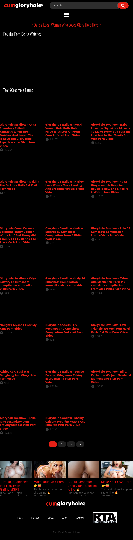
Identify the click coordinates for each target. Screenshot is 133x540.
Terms (19, 517)
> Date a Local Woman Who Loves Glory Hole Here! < (66, 25)
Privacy (35, 517)
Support (80, 517)
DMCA (51, 517)
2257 (64, 517)
